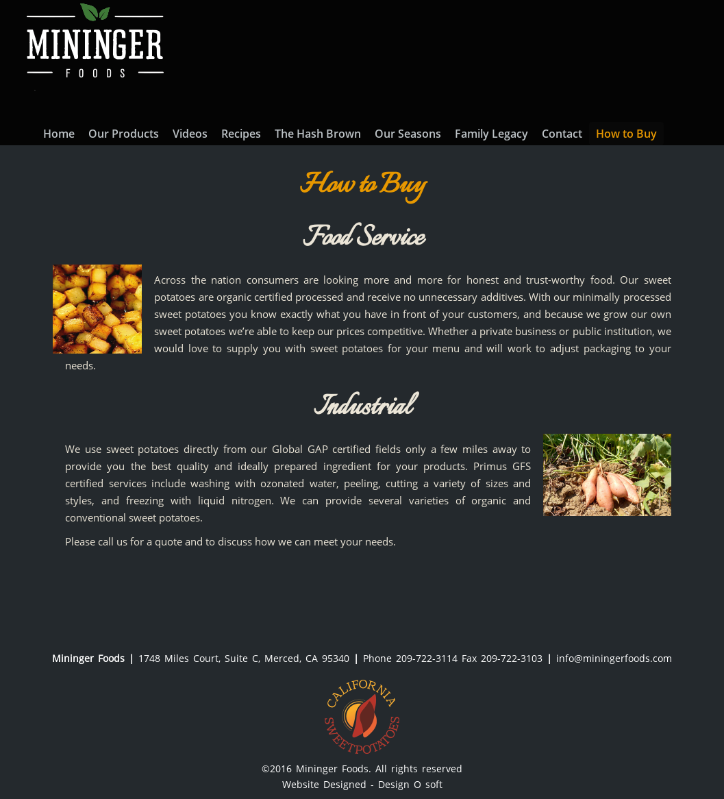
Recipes (241, 133)
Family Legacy (491, 133)
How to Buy (626, 133)
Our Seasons (408, 133)
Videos (190, 133)
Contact (562, 133)
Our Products (123, 133)
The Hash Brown (318, 133)
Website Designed (326, 784)
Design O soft (410, 784)
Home (59, 133)
